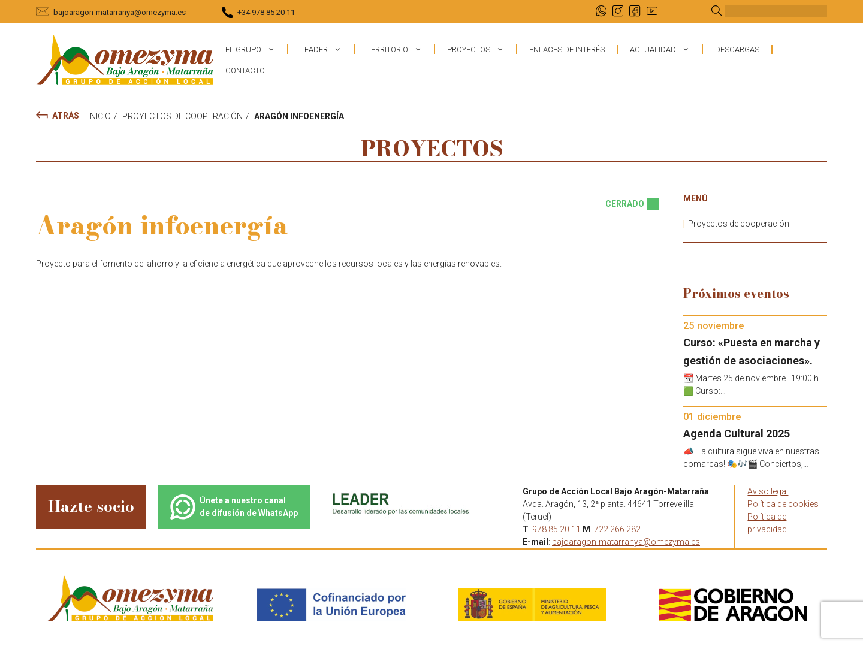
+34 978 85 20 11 (266, 12)
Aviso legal (767, 491)
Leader (327, 49)
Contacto (245, 70)
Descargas (737, 49)
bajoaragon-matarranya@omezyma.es (119, 12)
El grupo (256, 49)
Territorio (400, 49)
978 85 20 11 (556, 529)
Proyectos (481, 49)
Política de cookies (783, 504)
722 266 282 (617, 529)
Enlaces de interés (567, 49)
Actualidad (666, 49)
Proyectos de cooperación (738, 223)
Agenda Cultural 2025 (736, 433)
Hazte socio (91, 506)
